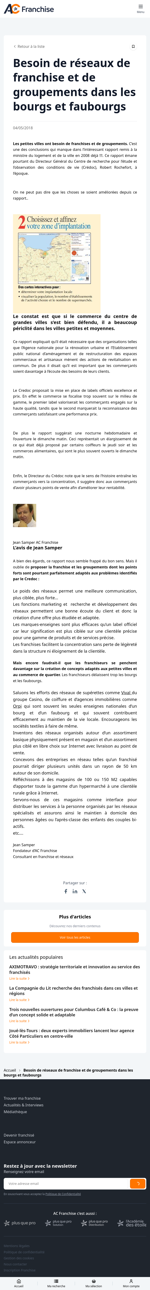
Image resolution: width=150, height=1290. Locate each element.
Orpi (17, 706)
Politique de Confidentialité (63, 1194)
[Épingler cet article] (133, 46)
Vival (126, 692)
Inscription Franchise (20, 1270)
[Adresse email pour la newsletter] (66, 1184)
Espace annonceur (20, 1142)
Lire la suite (19, 978)
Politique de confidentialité (24, 1252)
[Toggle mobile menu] (140, 9)
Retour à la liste (29, 46)
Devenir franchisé (19, 1135)
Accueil (10, 1070)
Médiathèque (15, 1111)
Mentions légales (17, 1246)
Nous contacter (15, 1264)
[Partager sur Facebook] (65, 891)
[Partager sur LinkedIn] (75, 891)
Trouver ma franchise (22, 1098)
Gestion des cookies (19, 1258)
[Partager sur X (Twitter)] (84, 891)
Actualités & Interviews (23, 1105)
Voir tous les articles (75, 937)
